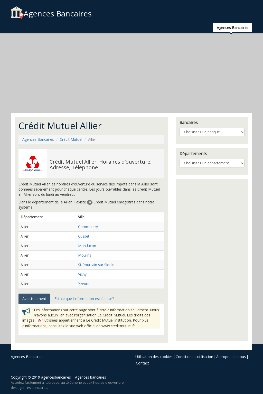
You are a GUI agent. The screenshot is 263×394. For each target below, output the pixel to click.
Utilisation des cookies (154, 356)
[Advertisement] (131, 73)
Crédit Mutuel (71, 139)
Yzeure (83, 283)
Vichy (82, 274)
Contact (142, 363)
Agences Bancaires (51, 13)
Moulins (84, 255)
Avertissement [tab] (34, 298)
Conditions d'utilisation (194, 356)
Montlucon (87, 245)
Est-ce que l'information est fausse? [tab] (84, 298)
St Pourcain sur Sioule (96, 264)
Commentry (88, 226)
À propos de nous (231, 356)
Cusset (83, 236)
